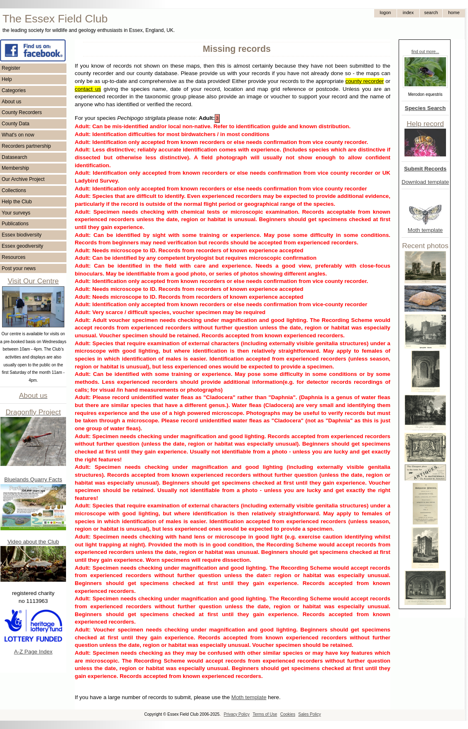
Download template (425, 182)
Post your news (19, 268)
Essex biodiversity (22, 235)
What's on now (18, 135)
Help (7, 79)
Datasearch (14, 157)
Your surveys (16, 213)
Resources (13, 257)
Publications (15, 224)
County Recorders (22, 112)
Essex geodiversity (22, 246)
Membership (15, 168)
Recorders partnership (26, 146)
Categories (14, 90)
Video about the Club (33, 542)
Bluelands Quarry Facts (33, 479)
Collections (14, 190)
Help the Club (17, 202)
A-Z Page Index (33, 652)
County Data (15, 124)
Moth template (425, 230)
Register (11, 68)
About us (11, 102)
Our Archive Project (23, 179)
